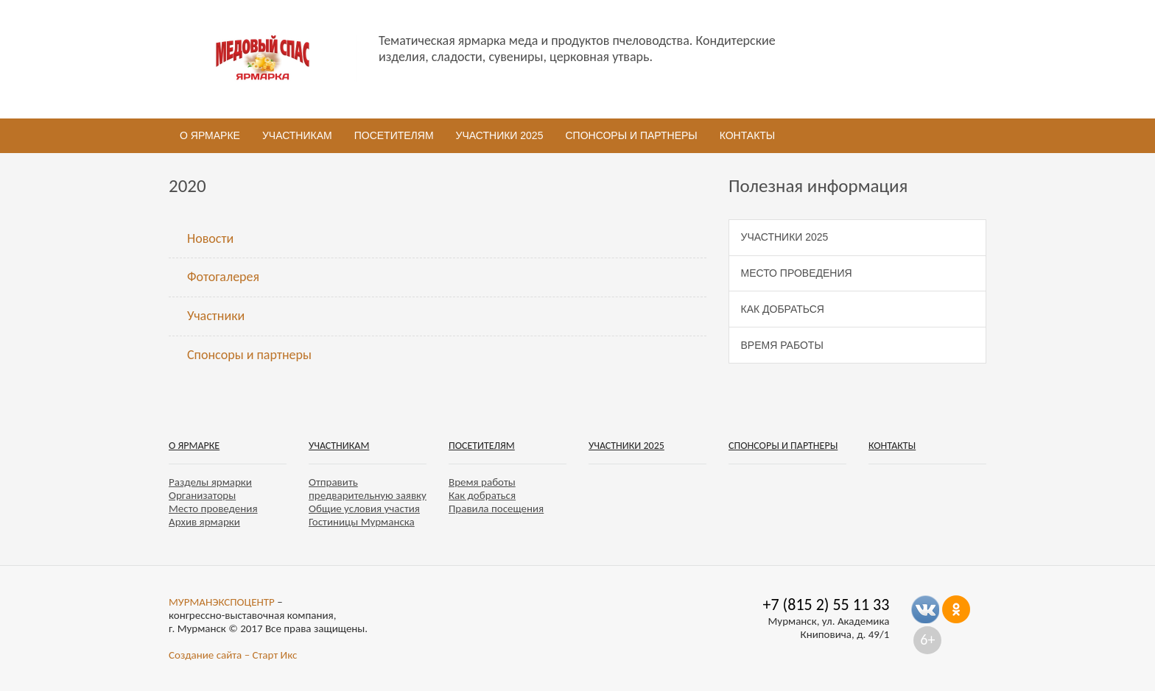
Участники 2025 (500, 135)
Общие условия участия (364, 508)
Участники (216, 316)
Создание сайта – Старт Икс (233, 655)
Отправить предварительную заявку (367, 488)
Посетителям (394, 135)
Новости (210, 238)
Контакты (748, 135)
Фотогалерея (223, 277)
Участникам (297, 135)
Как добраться (782, 309)
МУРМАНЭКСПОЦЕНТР (222, 602)
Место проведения (796, 273)
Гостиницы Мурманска (362, 521)
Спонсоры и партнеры (631, 135)
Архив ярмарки (204, 521)
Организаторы (202, 495)
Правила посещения (496, 508)
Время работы (782, 345)
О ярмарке (210, 135)
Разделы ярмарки (210, 482)
